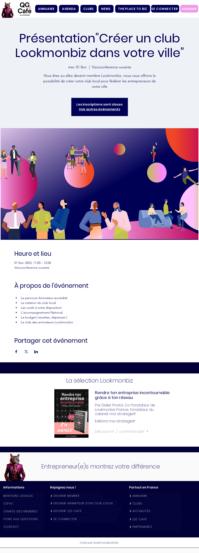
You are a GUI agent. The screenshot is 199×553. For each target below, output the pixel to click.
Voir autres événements (99, 109)
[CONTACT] (23, 527)
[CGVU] (23, 503)
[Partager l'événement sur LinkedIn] (36, 351)
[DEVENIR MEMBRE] (76, 496)
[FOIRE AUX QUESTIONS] (23, 519)
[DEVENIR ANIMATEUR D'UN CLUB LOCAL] (84, 503)
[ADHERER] (189, 9)
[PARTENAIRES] (155, 527)
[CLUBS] (155, 503)
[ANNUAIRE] (155, 496)
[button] (88, 9)
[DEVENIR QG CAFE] (85, 511)
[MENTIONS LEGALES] (23, 496)
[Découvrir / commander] (130, 431)
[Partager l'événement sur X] (26, 351)
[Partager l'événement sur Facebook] (16, 351)
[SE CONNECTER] (165, 9)
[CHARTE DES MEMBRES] (23, 511)
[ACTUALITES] (155, 511)
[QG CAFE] (155, 519)
